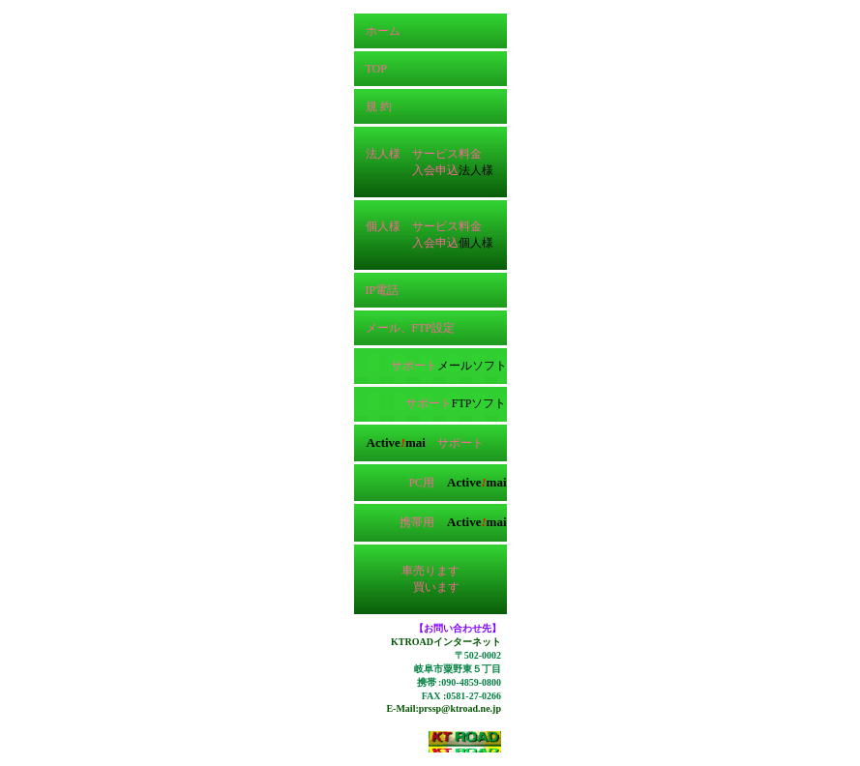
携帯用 (453, 522)
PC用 (455, 482)
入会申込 (435, 170)
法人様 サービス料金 (418, 154)
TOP (370, 68)
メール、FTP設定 (405, 328)
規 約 (373, 106)
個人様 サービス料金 (418, 226)
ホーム (377, 31)
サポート (414, 365)
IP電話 (377, 290)
